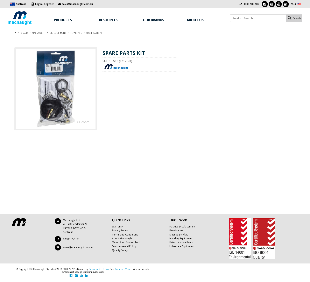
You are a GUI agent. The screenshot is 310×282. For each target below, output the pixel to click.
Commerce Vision (123, 269)
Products (63, 20)
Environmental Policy (124, 246)
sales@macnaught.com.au (78, 247)
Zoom (85, 122)
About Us (195, 20)
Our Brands (153, 20)
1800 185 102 (251, 4)
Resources (108, 20)
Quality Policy (120, 250)
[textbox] (258, 18)
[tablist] (140, 134)
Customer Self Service (99, 269)
